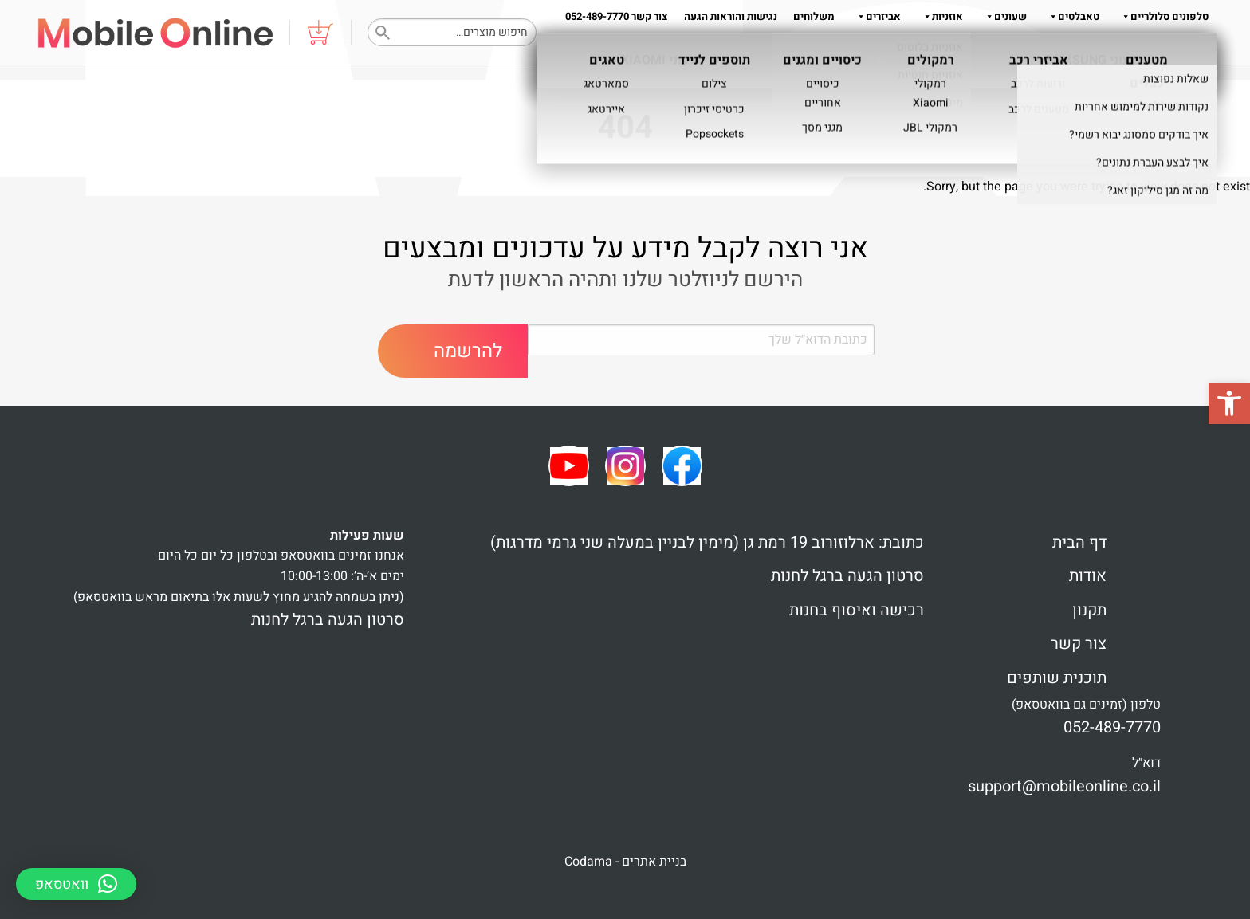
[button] (1229, 403)
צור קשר (1079, 643)
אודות (1096, 48)
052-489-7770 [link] (1112, 727)
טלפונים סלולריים (1162, 16)
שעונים (1003, 16)
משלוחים (814, 16)
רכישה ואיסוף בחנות (856, 610)
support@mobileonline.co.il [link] (1064, 786)
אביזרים (876, 16)
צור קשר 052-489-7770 (616, 16)
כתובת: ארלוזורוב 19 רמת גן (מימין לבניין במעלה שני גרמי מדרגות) (707, 542)
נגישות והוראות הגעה (730, 16)
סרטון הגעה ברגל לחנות (847, 575)
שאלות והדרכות (1167, 48)
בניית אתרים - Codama (625, 861)
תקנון (1055, 48)
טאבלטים (1071, 16)
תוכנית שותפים (1057, 677)
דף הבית (1079, 542)
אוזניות (940, 16)
